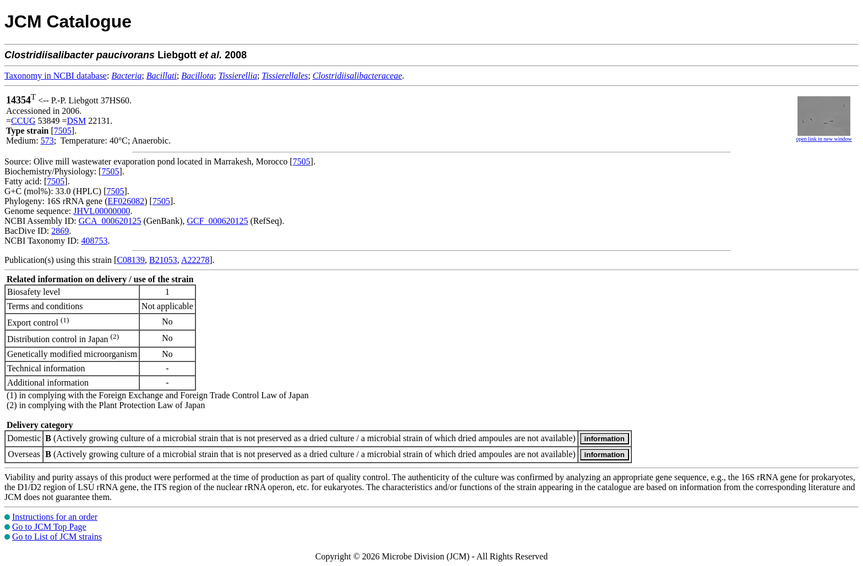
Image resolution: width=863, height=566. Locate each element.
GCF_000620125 (217, 221)
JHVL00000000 (101, 211)
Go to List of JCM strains (57, 536)
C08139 (131, 260)
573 (47, 140)
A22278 (195, 260)
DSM (76, 120)
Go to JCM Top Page (49, 526)
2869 (60, 230)
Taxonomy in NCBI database (55, 75)
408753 (94, 240)
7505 (63, 130)
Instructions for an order (54, 516)
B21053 (163, 260)
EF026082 (126, 201)
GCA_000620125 (110, 221)
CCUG (23, 120)
